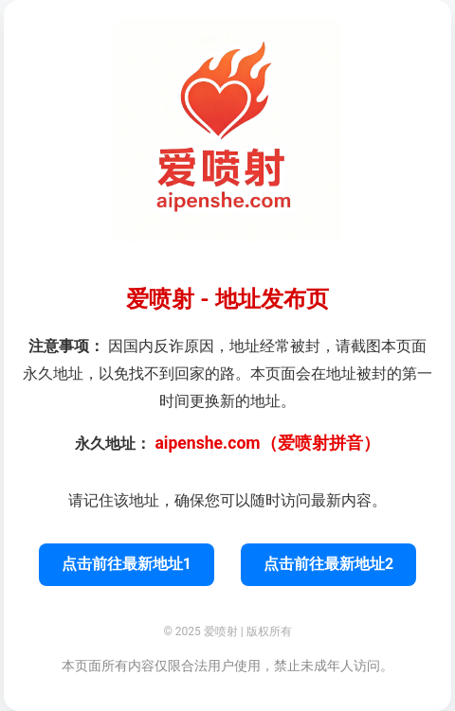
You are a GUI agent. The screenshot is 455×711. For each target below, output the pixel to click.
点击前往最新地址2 (328, 564)
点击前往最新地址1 (126, 564)
